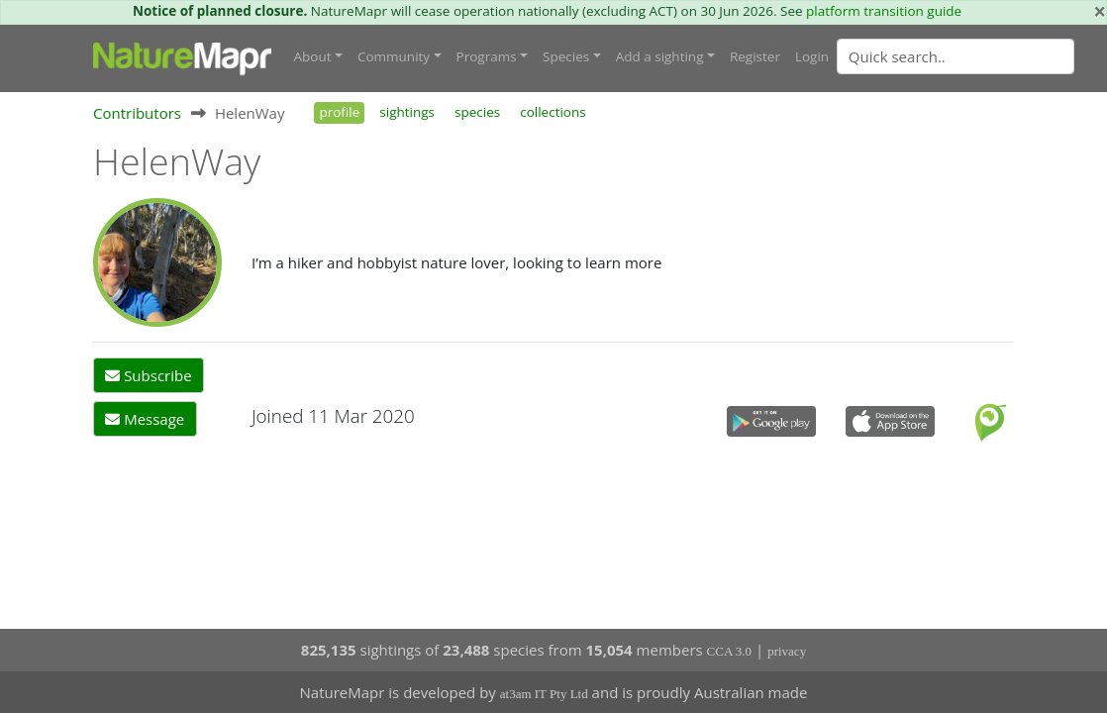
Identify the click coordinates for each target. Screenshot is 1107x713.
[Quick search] (955, 56)
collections (553, 112)
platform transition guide (883, 11)
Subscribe (148, 375)
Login (812, 56)
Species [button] (566, 56)
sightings (407, 112)
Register (755, 56)
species (477, 112)
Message (144, 419)
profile (339, 112)
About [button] (313, 56)
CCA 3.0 (730, 651)
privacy (786, 651)
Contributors (137, 113)
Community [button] (393, 56)
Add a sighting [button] (660, 56)
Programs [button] (486, 56)
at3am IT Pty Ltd (544, 693)
